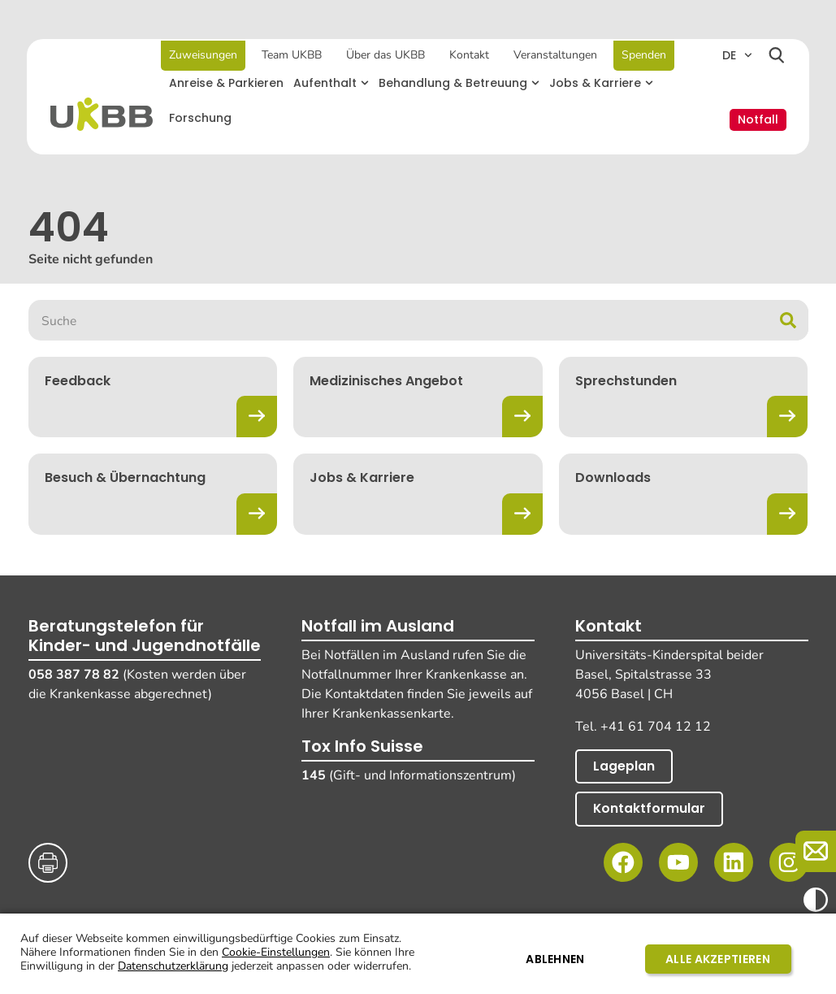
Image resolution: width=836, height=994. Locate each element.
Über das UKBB (386, 55)
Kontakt (470, 55)
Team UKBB (292, 55)
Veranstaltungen (556, 55)
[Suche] (788, 320)
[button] (332, 83)
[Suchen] (776, 57)
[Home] (104, 114)
